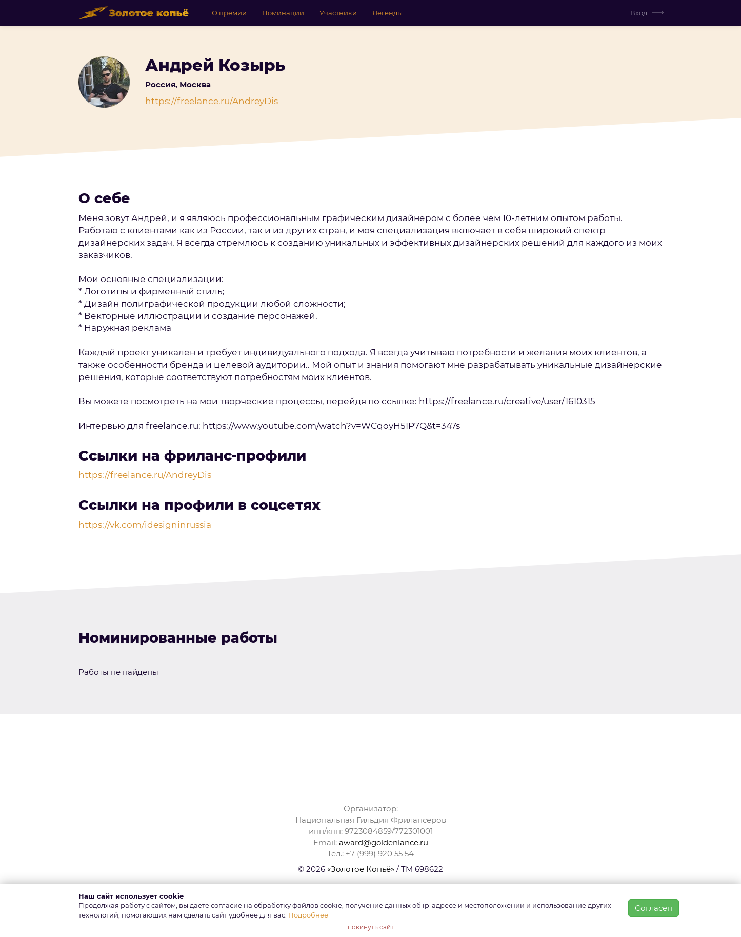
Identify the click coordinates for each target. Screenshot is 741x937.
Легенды (387, 13)
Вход (638, 13)
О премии (229, 13)
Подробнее (308, 915)
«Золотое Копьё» (360, 869)
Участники (338, 13)
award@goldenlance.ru (383, 842)
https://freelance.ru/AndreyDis (211, 101)
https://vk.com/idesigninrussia (144, 525)
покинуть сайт (371, 927)
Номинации (283, 13)
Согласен (653, 908)
